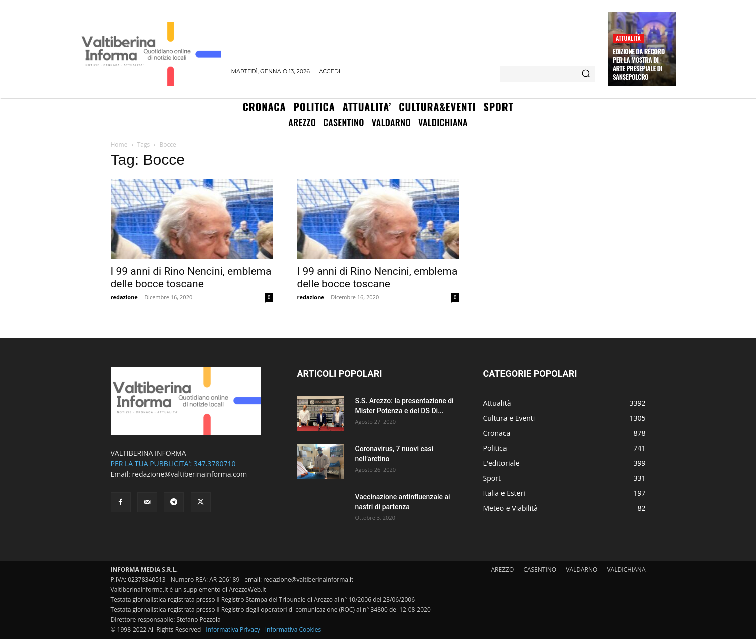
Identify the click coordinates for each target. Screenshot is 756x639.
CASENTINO (539, 569)
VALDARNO (581, 569)
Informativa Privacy (233, 629)
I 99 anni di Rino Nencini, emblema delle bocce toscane (191, 277)
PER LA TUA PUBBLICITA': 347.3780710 (173, 463)
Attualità (628, 38)
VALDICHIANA (626, 569)
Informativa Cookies (293, 629)
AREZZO (502, 569)
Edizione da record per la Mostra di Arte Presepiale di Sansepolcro (639, 64)
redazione (124, 297)
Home (119, 144)
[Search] (585, 74)
